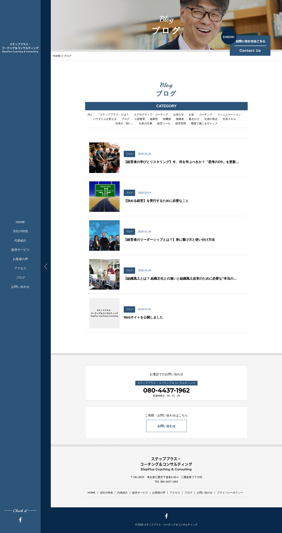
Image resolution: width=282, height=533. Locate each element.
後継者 (180, 119)
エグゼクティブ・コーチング (151, 114)
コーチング (205, 114)
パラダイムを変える (105, 119)
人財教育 (139, 119)
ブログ (20, 277)
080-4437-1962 (166, 390)
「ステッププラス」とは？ (113, 114)
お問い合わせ (20, 286)
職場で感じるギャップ (204, 123)
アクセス (20, 268)
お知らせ (178, 114)
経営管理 (180, 123)
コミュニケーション (229, 114)
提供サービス (20, 249)
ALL (90, 114)
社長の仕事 (145, 123)
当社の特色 (20, 231)
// (62, 55)
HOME (20, 222)
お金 (191, 114)
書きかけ (194, 119)
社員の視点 (211, 119)
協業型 (154, 119)
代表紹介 (20, 240)
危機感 (167, 119)
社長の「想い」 (124, 123)
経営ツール (163, 123)
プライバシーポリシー (230, 492)
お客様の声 (20, 259)
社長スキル (229, 119)
